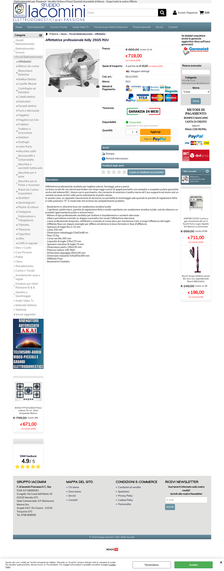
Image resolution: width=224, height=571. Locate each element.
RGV (128, 81)
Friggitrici (23, 115)
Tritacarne (24, 229)
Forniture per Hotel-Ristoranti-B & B (27, 285)
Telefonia (20, 309)
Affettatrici (24, 61)
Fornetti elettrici (27, 106)
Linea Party (25, 146)
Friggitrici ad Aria (28, 120)
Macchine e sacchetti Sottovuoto (30, 166)
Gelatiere (23, 137)
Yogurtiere (24, 234)
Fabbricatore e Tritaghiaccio (27, 218)
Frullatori (23, 124)
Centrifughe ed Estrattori (27, 90)
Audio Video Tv (81, 27)
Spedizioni (123, 491)
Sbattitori (23, 198)
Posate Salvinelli (141, 27)
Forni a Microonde (28, 110)
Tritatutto (23, 224)
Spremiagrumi (26, 202)
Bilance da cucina (28, 66)
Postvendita (124, 504)
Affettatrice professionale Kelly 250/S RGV (193, 179)
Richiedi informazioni (117, 158)
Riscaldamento (24, 266)
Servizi (159, 27)
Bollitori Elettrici (27, 79)
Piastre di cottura (28, 207)
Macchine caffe (27, 151)
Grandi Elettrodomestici (24, 42)
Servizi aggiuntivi (25, 314)
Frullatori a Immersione (25, 130)
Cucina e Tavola (58, 27)
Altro (21, 238)
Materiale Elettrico (26, 305)
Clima (18, 261)
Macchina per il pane (27, 174)
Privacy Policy (125, 495)
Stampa (110, 153)
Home (19, 27)
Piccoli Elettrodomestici (28, 57)
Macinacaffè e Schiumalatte (26, 157)
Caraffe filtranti (27, 83)
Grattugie (23, 142)
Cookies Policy (125, 500)
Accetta (193, 564)
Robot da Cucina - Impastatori (29, 191)
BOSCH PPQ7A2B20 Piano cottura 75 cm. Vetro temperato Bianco (28, 410)
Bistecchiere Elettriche (25, 72)
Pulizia (19, 257)
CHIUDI (221, 562)
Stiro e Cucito (23, 247)
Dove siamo (74, 491)
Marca (195, 87)
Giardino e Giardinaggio (23, 294)
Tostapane (24, 211)
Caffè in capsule (27, 243)
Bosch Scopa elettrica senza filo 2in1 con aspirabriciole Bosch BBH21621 (196, 279)
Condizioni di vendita (129, 487)
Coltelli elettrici (26, 96)
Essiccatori (24, 101)
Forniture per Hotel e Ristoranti (111, 27)
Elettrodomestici (36, 27)
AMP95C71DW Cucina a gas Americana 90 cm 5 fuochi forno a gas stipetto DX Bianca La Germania (196, 222)
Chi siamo (73, 487)
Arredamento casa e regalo (27, 277)
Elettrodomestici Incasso (24, 50)
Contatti (173, 27)
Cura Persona (23, 252)
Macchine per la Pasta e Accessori (28, 183)
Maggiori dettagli (140, 71)
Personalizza (152, 564)
